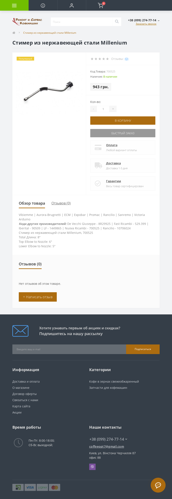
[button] (71, 5)
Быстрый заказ (122, 133)
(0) (126, 59)
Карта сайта (21, 406)
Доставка (113, 163)
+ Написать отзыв (37, 297)
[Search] (116, 21)
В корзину (123, 121)
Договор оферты (24, 394)
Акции (17, 412)
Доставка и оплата (26, 381)
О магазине (20, 388)
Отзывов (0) (61, 203)
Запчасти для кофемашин (108, 388)
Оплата (111, 145)
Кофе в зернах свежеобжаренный (114, 381)
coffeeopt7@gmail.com (106, 446)
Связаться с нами (25, 400)
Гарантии (113, 181)
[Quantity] (103, 109)
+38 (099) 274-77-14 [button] (108, 439)
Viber (92, 466)
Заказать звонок (146, 24)
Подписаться (143, 349)
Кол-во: (95, 102)
